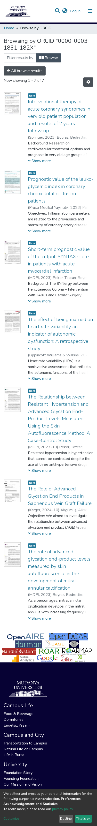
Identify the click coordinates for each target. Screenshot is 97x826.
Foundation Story (18, 772)
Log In (75, 11)
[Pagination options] (88, 82)
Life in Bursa (14, 755)
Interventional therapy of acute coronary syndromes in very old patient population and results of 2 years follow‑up (59, 116)
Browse (48, 57)
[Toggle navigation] (90, 11)
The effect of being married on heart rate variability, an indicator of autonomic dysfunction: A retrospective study (60, 334)
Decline (66, 818)
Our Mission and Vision (23, 784)
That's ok (83, 818)
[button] (65, 11)
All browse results (24, 71)
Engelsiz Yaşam (17, 725)
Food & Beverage (18, 713)
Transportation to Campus (25, 743)
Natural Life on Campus (23, 749)
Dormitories (14, 719)
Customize (11, 818)
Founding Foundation (21, 778)
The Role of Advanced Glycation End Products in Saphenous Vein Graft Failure (60, 496)
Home (9, 28)
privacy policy (62, 809)
